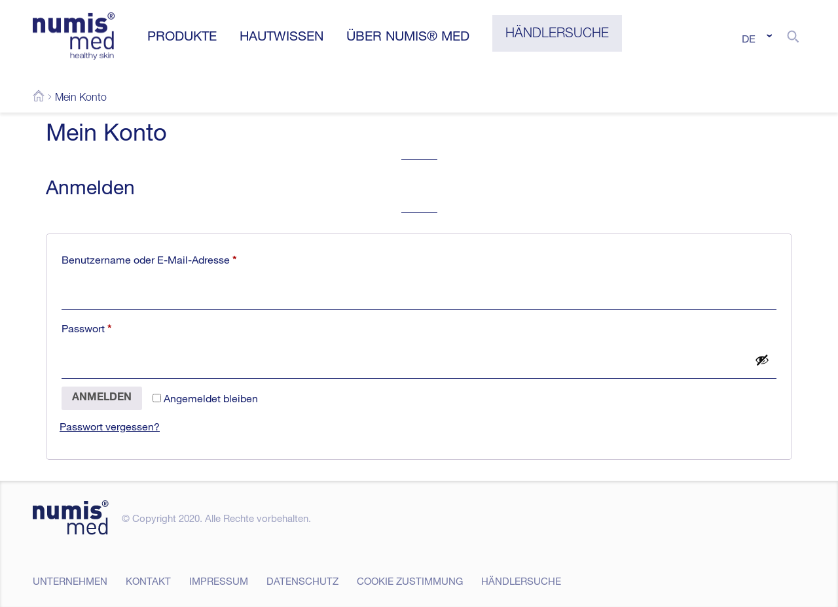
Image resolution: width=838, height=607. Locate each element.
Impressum (218, 581)
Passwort (114, 327)
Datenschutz (302, 581)
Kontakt (148, 581)
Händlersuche (521, 581)
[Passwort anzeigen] (762, 360)
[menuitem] (755, 38)
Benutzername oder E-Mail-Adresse (176, 258)
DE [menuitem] (749, 38)
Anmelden (102, 398)
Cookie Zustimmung (410, 581)
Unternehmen (70, 581)
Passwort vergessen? (110, 426)
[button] (792, 36)
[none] (755, 38)
